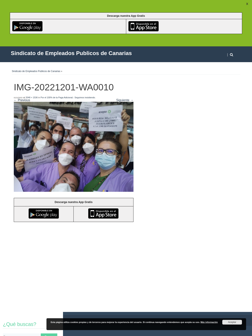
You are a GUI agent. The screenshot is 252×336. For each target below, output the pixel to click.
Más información (209, 322)
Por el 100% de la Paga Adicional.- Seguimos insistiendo (68, 97)
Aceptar (232, 322)
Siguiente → (124, 100)
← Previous (22, 100)
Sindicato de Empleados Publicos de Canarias (36, 71)
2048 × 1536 (32, 97)
